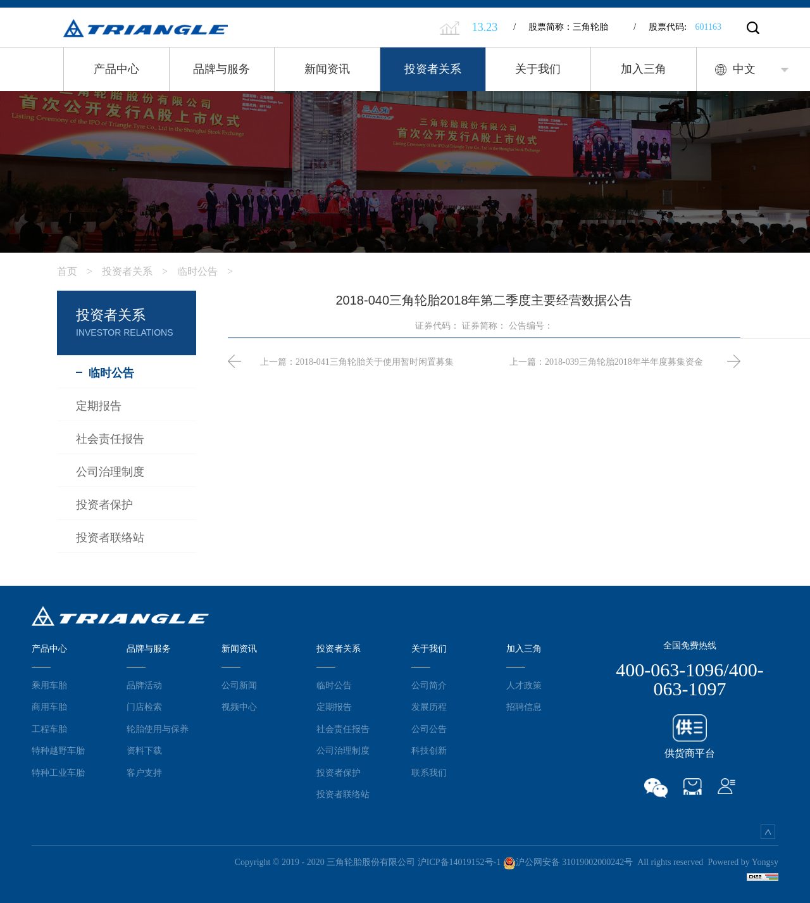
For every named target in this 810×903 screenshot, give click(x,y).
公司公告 (429, 729)
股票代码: (677, 27)
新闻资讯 (327, 69)
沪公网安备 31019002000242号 (568, 862)
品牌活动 (144, 685)
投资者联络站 (343, 794)
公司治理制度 (343, 750)
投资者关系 (432, 69)
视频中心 (239, 707)
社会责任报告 (343, 729)
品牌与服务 (221, 69)
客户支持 (144, 772)
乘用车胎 (49, 685)
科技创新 (429, 750)
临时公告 (209, 271)
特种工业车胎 (58, 772)
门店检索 (144, 707)
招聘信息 (524, 707)
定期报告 (334, 707)
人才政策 (524, 685)
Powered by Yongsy (742, 862)
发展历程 (429, 707)
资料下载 (144, 750)
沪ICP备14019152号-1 (459, 862)
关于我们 (538, 69)
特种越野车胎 (58, 750)
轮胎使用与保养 (158, 729)
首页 (79, 271)
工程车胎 (49, 729)
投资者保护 (338, 772)
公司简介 (429, 685)
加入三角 (643, 69)
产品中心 (116, 69)
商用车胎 (49, 707)
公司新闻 (239, 685)
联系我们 (429, 772)
